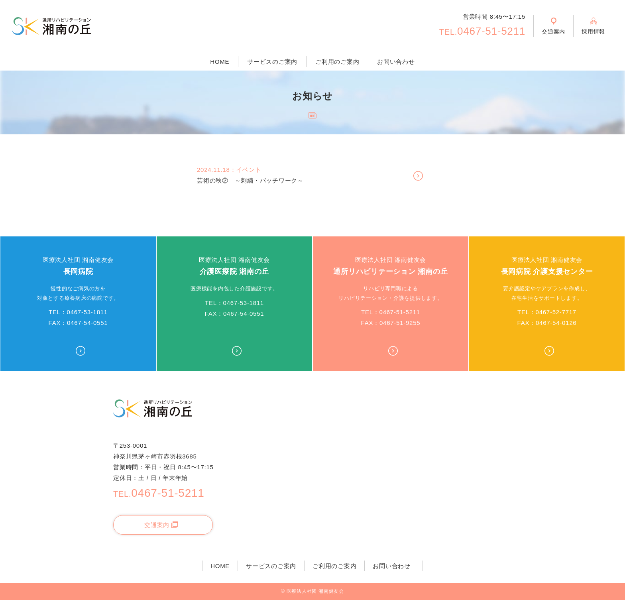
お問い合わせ (396, 61)
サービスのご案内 (272, 61)
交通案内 (161, 524)
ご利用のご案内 (337, 61)
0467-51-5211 (482, 31)
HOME (219, 61)
